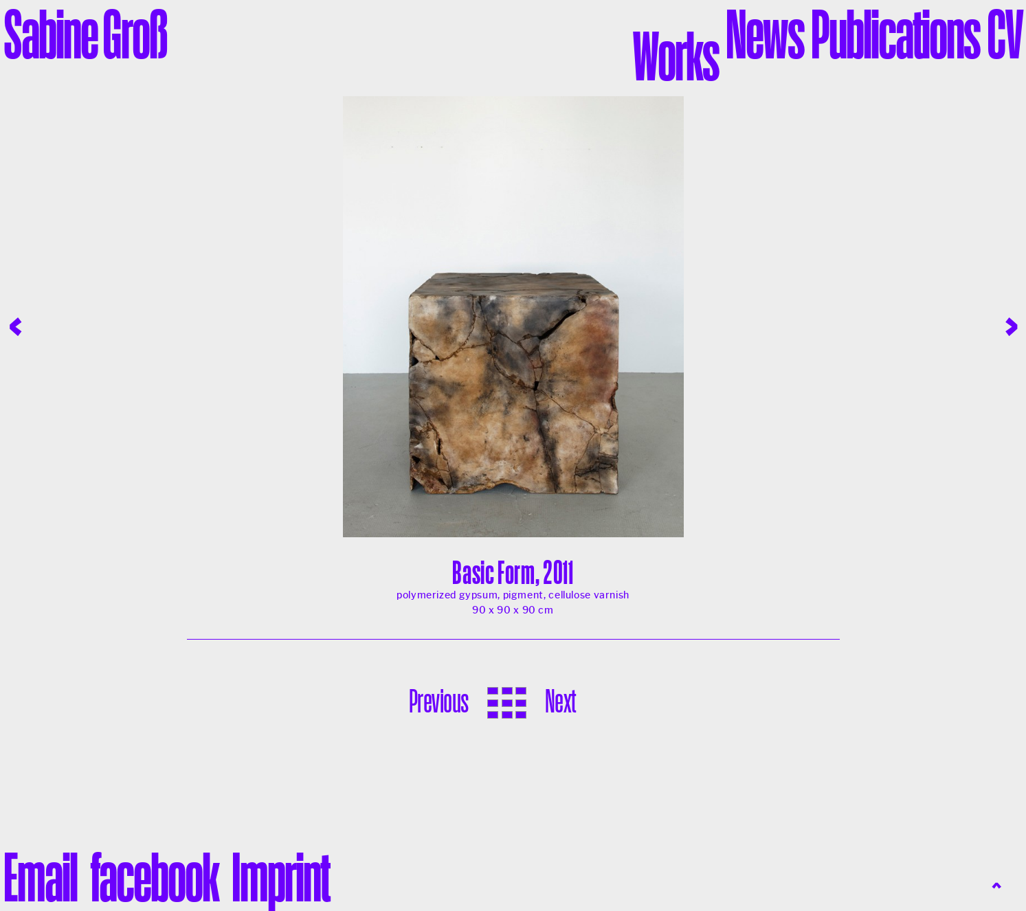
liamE (40, 876)
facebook (154, 876)
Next (560, 700)
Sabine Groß (85, 33)
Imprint (280, 876)
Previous (439, 700)
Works (676, 55)
